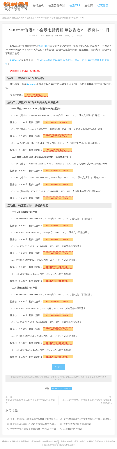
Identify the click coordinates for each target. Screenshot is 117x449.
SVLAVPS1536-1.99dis (57, 170)
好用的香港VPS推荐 (72, 429)
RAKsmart (15, 60)
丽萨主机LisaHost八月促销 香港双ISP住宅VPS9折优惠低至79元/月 (41, 424)
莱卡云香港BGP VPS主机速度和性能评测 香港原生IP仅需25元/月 (40, 419)
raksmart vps (57, 389)
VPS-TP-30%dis (35, 95)
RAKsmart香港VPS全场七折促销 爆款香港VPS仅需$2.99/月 (58, 30)
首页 (7, 5)
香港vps (67, 389)
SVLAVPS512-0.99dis (56, 122)
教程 (17, 9)
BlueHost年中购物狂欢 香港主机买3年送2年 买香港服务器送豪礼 (87, 401)
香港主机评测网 (17, 18)
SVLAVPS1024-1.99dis (57, 225)
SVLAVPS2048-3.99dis (57, 301)
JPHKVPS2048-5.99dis (57, 343)
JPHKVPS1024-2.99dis (57, 267)
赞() (58, 367)
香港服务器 (21, 5)
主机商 (89, 5)
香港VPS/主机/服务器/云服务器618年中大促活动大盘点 (30, 401)
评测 (7, 9)
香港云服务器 (56, 5)
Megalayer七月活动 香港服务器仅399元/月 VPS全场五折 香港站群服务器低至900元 (48, 429)
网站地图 (71, 445)
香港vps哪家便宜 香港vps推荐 (77, 424)
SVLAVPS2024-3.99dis (57, 329)
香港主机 (38, 5)
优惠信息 (102, 5)
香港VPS (74, 5)
